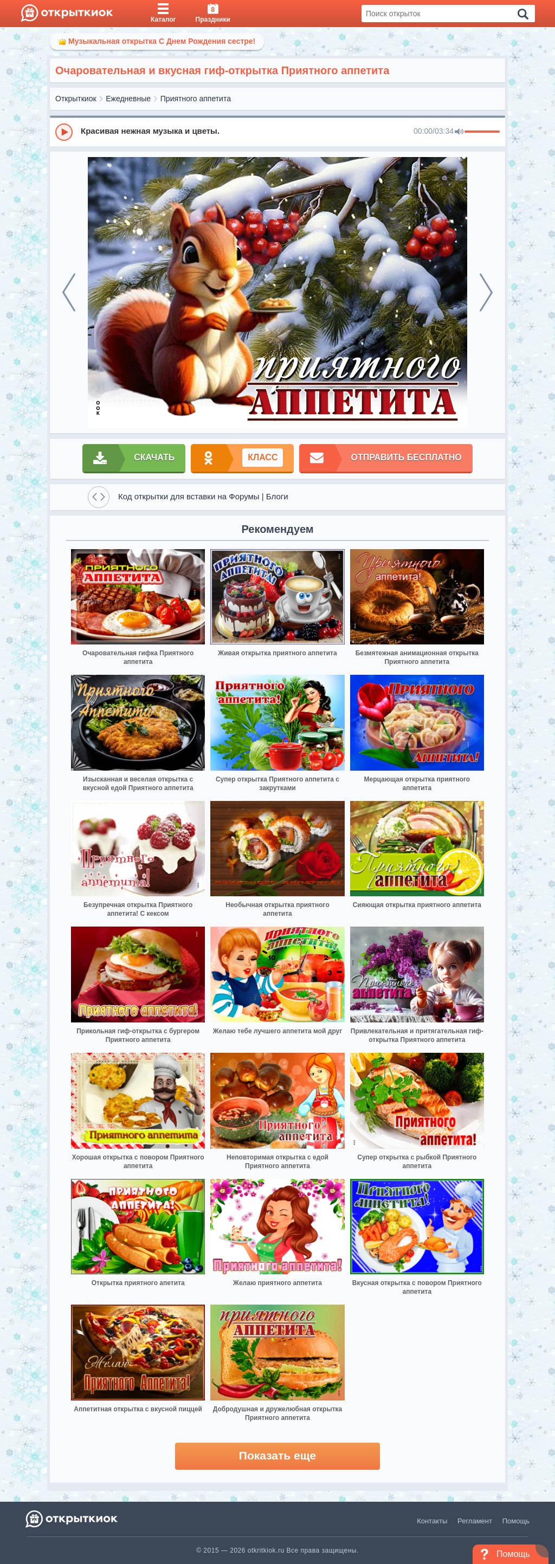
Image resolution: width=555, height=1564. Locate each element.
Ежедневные (128, 98)
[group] (277, 131)
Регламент (474, 1521)
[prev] (69, 292)
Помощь (516, 1521)
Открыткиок (75, 98)
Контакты (432, 1521)
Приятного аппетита (195, 98)
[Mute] (459, 132)
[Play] (64, 132)
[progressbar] (482, 132)
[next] (486, 292)
